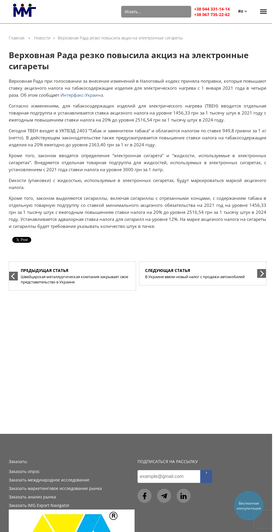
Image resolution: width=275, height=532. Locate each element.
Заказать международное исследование (49, 480)
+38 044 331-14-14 (212, 9)
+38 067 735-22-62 (212, 14)
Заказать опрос (24, 471)
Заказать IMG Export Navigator (39, 505)
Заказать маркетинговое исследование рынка (55, 488)
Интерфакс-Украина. (82, 95)
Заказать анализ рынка (32, 497)
